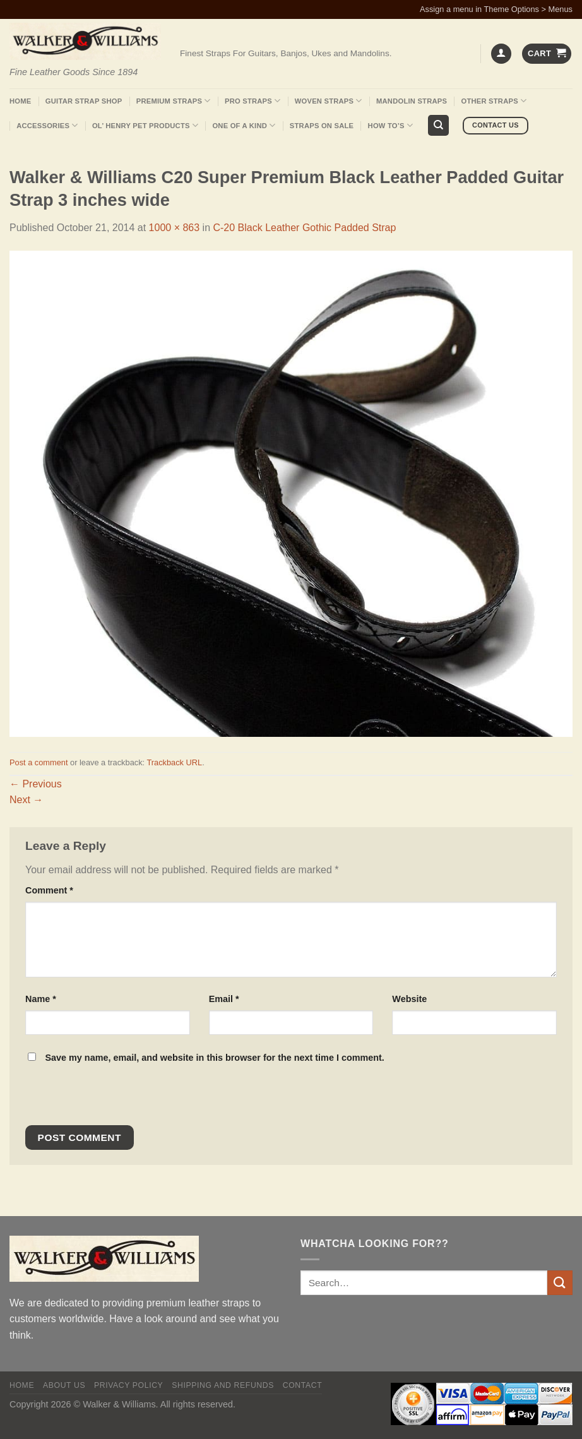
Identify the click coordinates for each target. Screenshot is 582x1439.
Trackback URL (174, 762)
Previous (35, 784)
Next (26, 799)
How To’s (390, 125)
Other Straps (494, 101)
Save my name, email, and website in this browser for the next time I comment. (214, 1058)
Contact (303, 1385)
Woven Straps (328, 101)
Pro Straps (252, 101)
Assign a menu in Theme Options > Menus (496, 9)
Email (224, 999)
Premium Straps (173, 101)
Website (409, 999)
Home (20, 101)
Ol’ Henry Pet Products (145, 125)
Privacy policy (128, 1385)
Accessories (47, 125)
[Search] (438, 125)
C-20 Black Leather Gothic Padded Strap (304, 227)
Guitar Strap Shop (83, 101)
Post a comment (38, 762)
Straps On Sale (321, 125)
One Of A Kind (243, 125)
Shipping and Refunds (223, 1385)
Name (40, 999)
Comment (49, 890)
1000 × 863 (174, 227)
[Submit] (560, 1282)
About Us (64, 1385)
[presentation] (111, 1098)
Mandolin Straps (411, 101)
